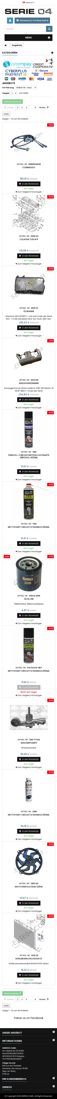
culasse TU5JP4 (29, 239)
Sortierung (8, 87)
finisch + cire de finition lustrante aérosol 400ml (28, 456)
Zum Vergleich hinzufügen (29, 192)
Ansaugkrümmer (29, 383)
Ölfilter (29, 598)
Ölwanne (28, 311)
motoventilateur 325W (29, 886)
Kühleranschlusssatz (29, 958)
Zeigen (5, 93)
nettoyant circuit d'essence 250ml (29, 527)
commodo (28, 167)
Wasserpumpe (29, 742)
